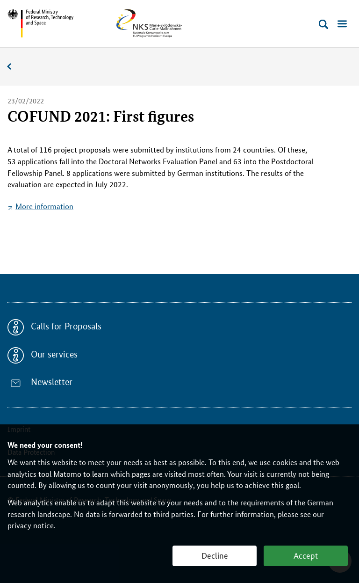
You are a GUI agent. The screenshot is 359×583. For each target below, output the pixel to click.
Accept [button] (306, 555)
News (14, 66)
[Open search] (323, 24)
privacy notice (30, 525)
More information (44, 206)
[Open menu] (342, 24)
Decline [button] (214, 555)
